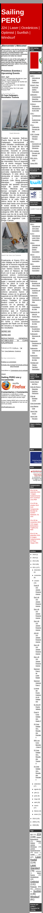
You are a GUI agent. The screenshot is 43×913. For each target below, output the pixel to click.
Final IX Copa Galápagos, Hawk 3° (37, 717)
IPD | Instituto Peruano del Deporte (35, 153)
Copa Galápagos (9, 351)
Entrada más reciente (8, 365)
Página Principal (14, 365)
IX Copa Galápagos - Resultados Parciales (37, 730)
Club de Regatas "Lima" (33, 398)
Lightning (38, 871)
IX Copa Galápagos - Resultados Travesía (37, 757)
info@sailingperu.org (8, 407)
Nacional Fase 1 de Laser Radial (37, 673)
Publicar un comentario (8, 362)
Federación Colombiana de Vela (35, 307)
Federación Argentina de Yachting (35, 291)
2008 (34, 825)
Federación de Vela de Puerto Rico (35, 314)
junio (36, 796)
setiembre (37, 784)
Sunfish (37, 891)
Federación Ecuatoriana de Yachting (35, 329)
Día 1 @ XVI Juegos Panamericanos (37, 661)
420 (31, 834)
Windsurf (34, 896)
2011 (34, 567)
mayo (36, 799)
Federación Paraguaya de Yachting (35, 343)
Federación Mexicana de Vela (35, 336)
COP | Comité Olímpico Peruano (34, 137)
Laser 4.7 (35, 854)
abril (35, 802)
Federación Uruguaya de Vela (35, 351)
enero (36, 814)
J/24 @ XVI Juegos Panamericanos (37, 637)
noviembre (37, 575)
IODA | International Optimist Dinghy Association (35, 247)
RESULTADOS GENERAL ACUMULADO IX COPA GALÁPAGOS (14, 340)
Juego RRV (34, 163)
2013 (34, 561)
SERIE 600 (6, 335)
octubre (36, 581)
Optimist (34, 881)
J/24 (39, 834)
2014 (34, 558)
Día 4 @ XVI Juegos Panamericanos (37, 614)
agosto (36, 789)
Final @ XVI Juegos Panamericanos (37, 590)
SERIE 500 (6, 331)
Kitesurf (36, 852)
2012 (34, 564)
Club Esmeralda (35, 403)
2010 (34, 818)
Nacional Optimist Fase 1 (37, 683)
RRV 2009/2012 (35, 888)
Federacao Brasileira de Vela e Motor (35, 283)
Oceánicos (18, 351)
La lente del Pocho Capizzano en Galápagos (37, 695)
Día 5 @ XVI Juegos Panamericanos (37, 602)
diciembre (37, 570)
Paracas (33, 887)
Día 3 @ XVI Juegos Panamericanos (37, 625)
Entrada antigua (22, 365)
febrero (36, 811)
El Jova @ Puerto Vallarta (37, 707)
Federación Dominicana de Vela (35, 322)
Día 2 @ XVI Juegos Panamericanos (37, 649)
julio (35, 792)
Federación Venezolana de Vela (35, 358)
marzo (36, 805)
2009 (34, 822)
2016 (34, 554)
